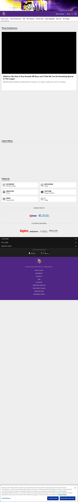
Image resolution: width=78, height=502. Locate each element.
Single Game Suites (39, 396)
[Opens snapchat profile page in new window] (20, 192)
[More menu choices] (75, 14)
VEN (39, 301)
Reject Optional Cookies (67, 498)
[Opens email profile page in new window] (20, 199)
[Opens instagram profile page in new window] (58, 185)
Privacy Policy (39, 483)
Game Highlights (39, 307)
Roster (39, 246)
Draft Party (39, 420)
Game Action (39, 332)
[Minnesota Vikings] (39, 474)
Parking (39, 359)
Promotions (39, 448)
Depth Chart (39, 249)
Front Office (39, 265)
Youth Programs (39, 441)
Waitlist (39, 390)
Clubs (39, 399)
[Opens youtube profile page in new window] (58, 192)
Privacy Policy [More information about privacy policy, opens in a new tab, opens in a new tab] (63, 494)
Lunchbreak (39, 280)
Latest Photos (39, 325)
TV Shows (39, 314)
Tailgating (39, 372)
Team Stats (39, 259)
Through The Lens (39, 328)
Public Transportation (39, 365)
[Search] (72, 14)
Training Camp (39, 414)
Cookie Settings (5, 498)
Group (39, 386)
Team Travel (39, 341)
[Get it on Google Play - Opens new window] (45, 466)
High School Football (39, 438)
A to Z (39, 349)
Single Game (39, 383)
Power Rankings (39, 290)
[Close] (75, 488)
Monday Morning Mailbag (39, 277)
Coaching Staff (39, 262)
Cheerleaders (39, 335)
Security (39, 369)
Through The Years (39, 338)
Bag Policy (39, 352)
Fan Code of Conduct (39, 356)
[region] (39, 493)
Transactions (39, 256)
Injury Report (39, 252)
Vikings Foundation (39, 431)
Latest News (39, 273)
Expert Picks (39, 286)
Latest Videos (39, 298)
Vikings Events (39, 411)
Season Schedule (39, 407)
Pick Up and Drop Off (39, 362)
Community (39, 428)
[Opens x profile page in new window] (58, 199)
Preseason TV (39, 317)
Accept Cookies (53, 498)
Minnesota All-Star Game (39, 417)
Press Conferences (39, 304)
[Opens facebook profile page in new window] (20, 185)
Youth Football (39, 435)
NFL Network (39, 311)
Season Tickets (39, 380)
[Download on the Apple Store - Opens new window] (32, 466)
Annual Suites (39, 393)
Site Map (39, 451)
